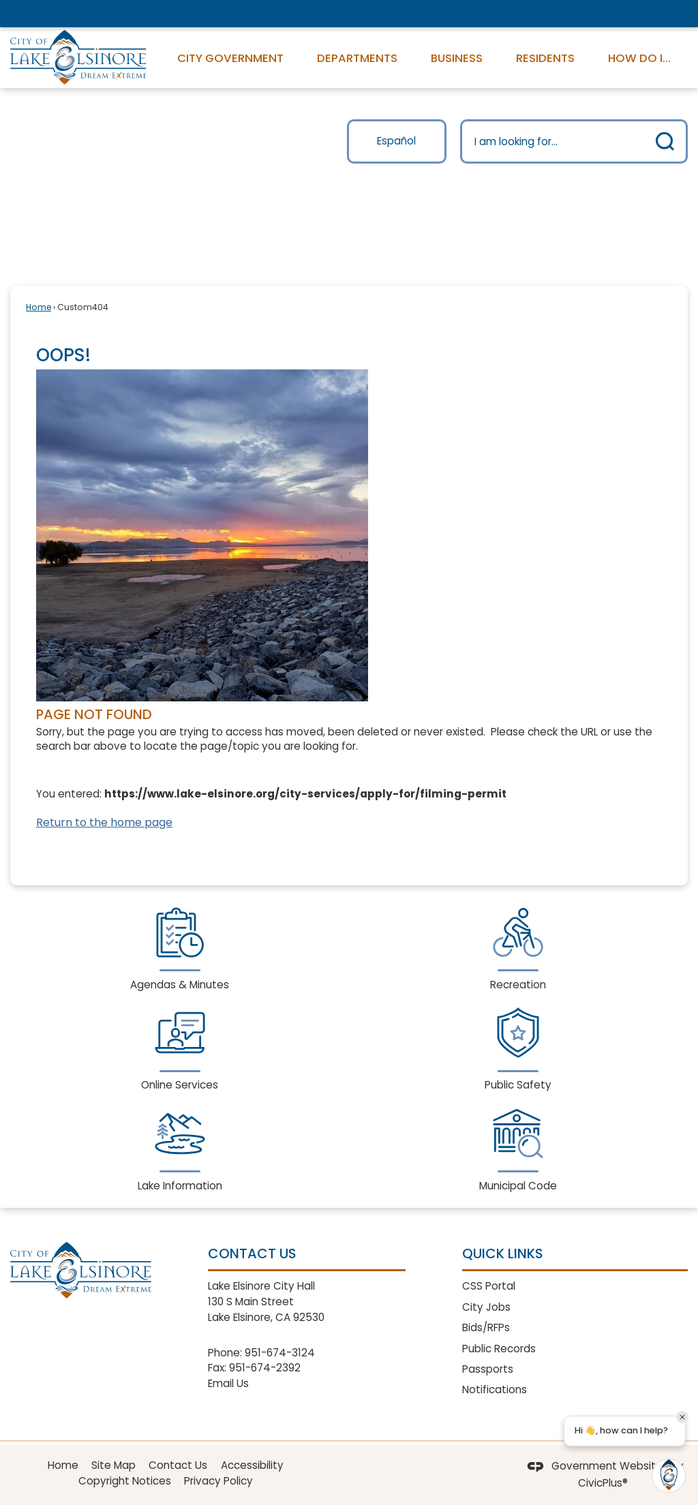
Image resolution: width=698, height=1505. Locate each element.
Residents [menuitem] (545, 58)
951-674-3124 (280, 1353)
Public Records (499, 1348)
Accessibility (252, 1465)
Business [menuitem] (457, 58)
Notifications (494, 1389)
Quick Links (502, 1253)
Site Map (113, 1465)
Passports (487, 1369)
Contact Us (178, 1465)
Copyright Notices (124, 1481)
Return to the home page (104, 822)
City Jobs (486, 1307)
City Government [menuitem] (230, 58)
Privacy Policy (218, 1481)
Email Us (228, 1383)
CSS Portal (488, 1286)
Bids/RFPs (486, 1327)
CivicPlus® (603, 1483)
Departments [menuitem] (357, 58)
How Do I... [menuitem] (639, 58)
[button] (665, 141)
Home (38, 307)
